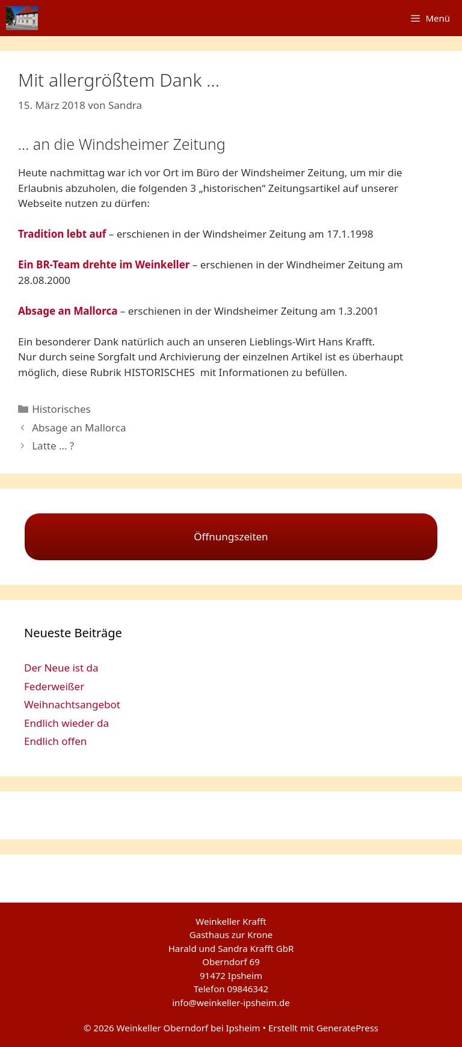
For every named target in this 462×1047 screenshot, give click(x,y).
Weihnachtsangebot (72, 704)
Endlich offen (55, 741)
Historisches (61, 409)
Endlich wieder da (66, 723)
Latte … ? (53, 445)
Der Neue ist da (61, 668)
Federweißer (54, 686)
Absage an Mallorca (79, 427)
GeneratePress (347, 1028)
